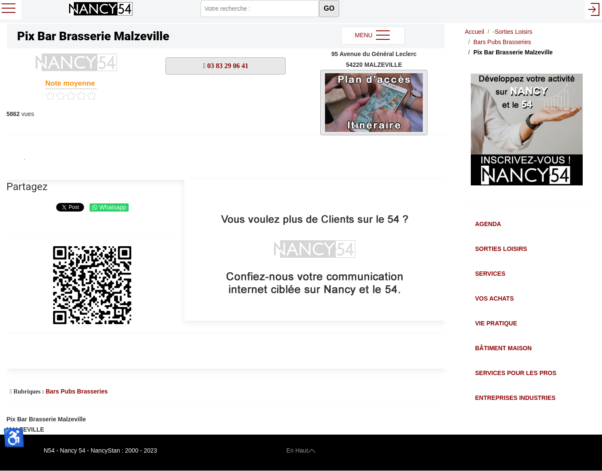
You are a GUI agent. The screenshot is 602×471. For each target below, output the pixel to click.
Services (490, 273)
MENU (373, 35)
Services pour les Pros (516, 373)
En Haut (301, 450)
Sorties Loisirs (501, 248)
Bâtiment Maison (503, 348)
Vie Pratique (496, 323)
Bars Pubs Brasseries (76, 391)
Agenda (488, 224)
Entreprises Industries (515, 397)
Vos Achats (494, 298)
